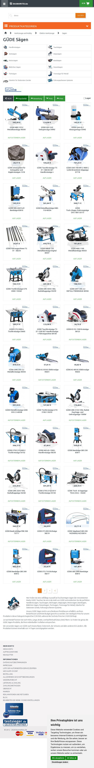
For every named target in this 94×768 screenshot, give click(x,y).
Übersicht (7, 689)
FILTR (8, 98)
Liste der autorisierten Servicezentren (19, 668)
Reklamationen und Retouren (16, 694)
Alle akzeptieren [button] (58, 758)
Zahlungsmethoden (11, 686)
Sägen (64, 33)
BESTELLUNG (8, 674)
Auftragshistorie (10, 652)
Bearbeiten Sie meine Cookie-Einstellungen (21, 700)
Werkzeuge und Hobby (23, 33)
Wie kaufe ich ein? (10, 671)
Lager (88, 98)
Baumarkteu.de (21, 730)
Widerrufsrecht (10, 680)
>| (55, 591)
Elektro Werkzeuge (47, 33)
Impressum (7, 665)
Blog (5, 697)
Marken (6, 692)
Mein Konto (8, 649)
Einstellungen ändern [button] (60, 762)
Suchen (80, 15)
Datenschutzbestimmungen (15, 662)
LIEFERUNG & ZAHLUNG (12, 683)
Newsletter (8, 655)
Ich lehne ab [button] (71, 758)
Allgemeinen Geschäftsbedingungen (18, 677)
